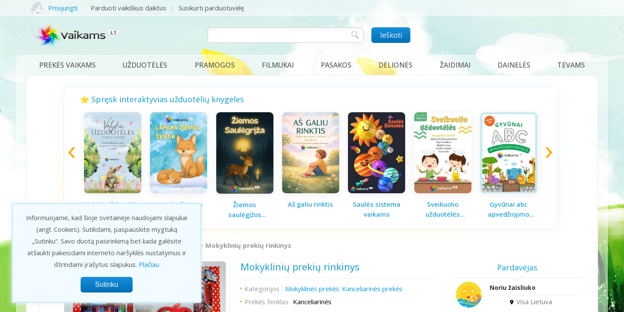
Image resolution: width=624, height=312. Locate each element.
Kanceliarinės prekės (372, 288)
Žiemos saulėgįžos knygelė (244, 209)
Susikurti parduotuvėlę (211, 7)
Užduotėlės (145, 65)
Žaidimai (455, 65)
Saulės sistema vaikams (376, 209)
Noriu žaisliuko (513, 287)
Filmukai (278, 65)
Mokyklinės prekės (312, 288)
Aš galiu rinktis (310, 204)
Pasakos (336, 65)
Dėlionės (395, 65)
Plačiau (149, 264)
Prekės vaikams (67, 65)
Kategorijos (262, 288)
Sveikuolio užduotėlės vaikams (443, 209)
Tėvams (571, 65)
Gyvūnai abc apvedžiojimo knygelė (508, 209)
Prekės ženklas (266, 301)
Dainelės (513, 65)
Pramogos (215, 65)
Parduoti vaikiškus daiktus (128, 7)
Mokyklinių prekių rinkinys (248, 245)
